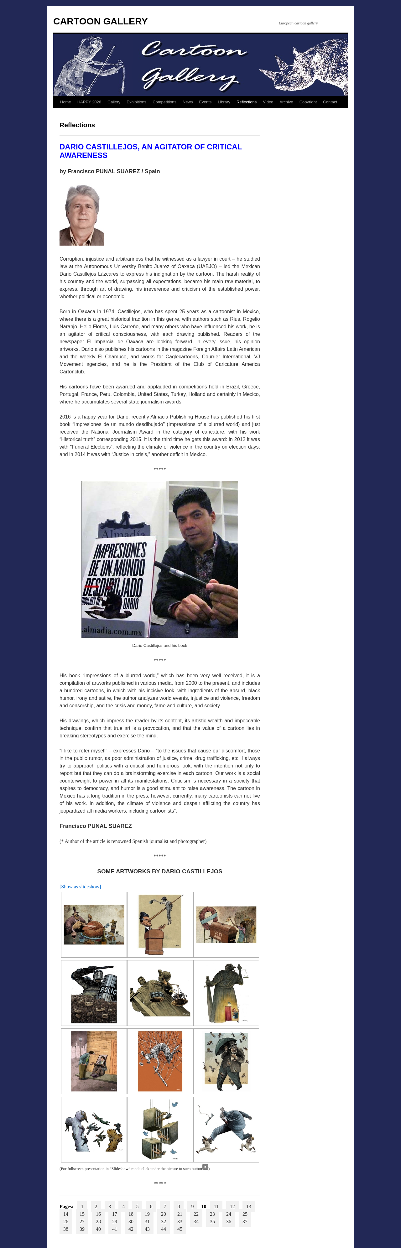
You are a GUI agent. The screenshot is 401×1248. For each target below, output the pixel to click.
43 (147, 1229)
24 (228, 1214)
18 (130, 1214)
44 (163, 1229)
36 (228, 1221)
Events (205, 102)
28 (98, 1221)
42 (130, 1229)
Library (224, 102)
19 (147, 1214)
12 (232, 1206)
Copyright (308, 102)
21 (179, 1214)
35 (212, 1221)
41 (114, 1229)
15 (82, 1214)
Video (268, 102)
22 (196, 1214)
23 (212, 1214)
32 (163, 1221)
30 (130, 1221)
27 (82, 1221)
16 (98, 1214)
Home (65, 102)
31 (147, 1221)
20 (163, 1214)
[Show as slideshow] (80, 886)
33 (179, 1221)
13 (248, 1206)
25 (244, 1214)
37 (244, 1221)
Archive (286, 102)
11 (216, 1206)
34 (196, 1221)
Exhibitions (136, 102)
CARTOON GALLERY (100, 21)
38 (65, 1229)
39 (82, 1229)
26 (65, 1221)
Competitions (164, 102)
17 (114, 1214)
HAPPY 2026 (89, 102)
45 (179, 1229)
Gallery (113, 102)
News (188, 102)
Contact (330, 102)
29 (114, 1221)
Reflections (247, 102)
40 (98, 1229)
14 (65, 1214)
